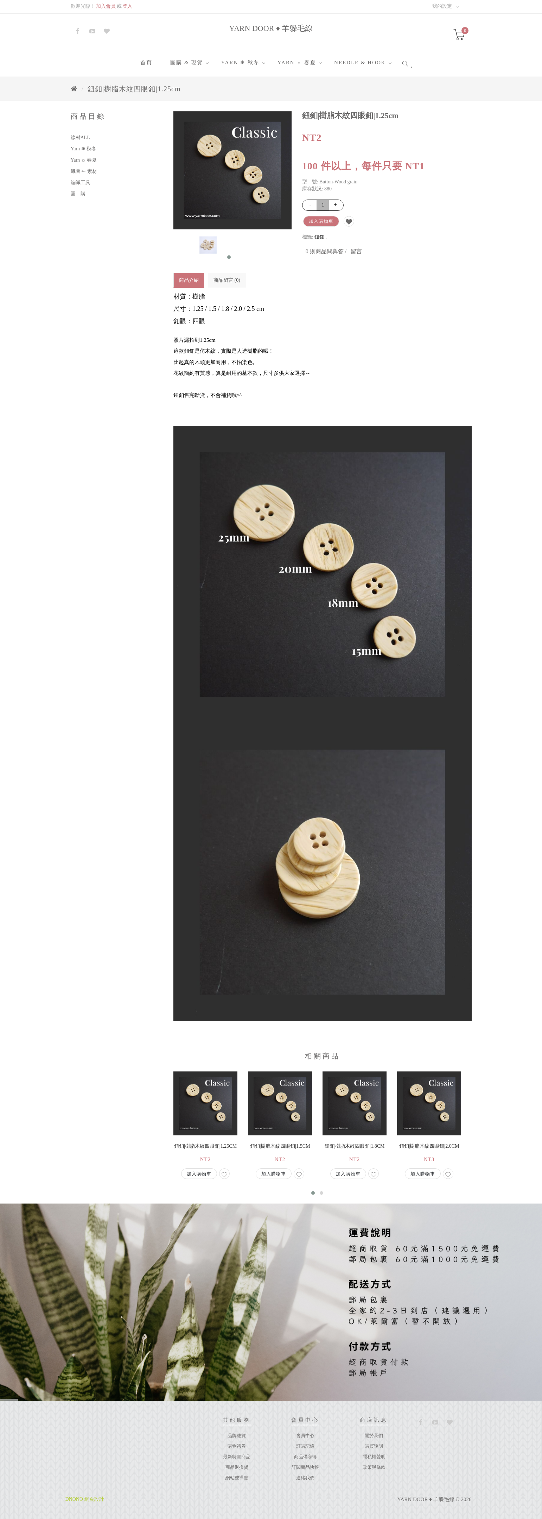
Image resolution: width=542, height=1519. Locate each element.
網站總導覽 (236, 1477)
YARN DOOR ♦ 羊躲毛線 (271, 28)
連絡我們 (305, 1477)
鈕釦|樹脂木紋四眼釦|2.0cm (429, 1146)
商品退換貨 (236, 1467)
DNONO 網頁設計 (84, 1499)
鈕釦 (319, 237)
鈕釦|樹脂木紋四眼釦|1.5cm (280, 1146)
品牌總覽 (237, 1435)
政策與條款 (374, 1467)
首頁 (146, 62)
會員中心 (305, 1435)
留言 (356, 251)
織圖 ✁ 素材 (84, 171)
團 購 (78, 193)
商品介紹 (189, 280)
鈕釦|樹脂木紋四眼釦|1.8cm (355, 1146)
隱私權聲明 (374, 1456)
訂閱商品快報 (305, 1467)
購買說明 (374, 1446)
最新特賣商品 (236, 1456)
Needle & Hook (360, 62)
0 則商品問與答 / (326, 251)
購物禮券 (237, 1446)
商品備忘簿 (305, 1456)
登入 (127, 6)
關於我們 (374, 1435)
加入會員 (106, 6)
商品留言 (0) (226, 280)
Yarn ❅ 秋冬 (240, 62)
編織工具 (80, 182)
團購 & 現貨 (186, 62)
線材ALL (80, 137)
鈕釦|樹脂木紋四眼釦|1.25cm (134, 89)
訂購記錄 (305, 1446)
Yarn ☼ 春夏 (297, 62)
